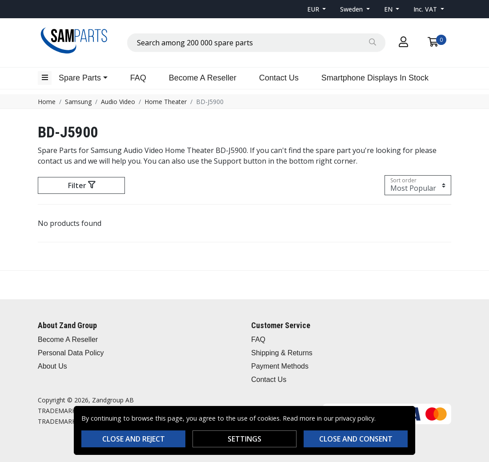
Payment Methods (280, 366)
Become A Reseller (202, 77)
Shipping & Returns (282, 353)
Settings (244, 439)
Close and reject (133, 439)
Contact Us (279, 77)
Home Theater (165, 101)
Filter (81, 185)
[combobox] (256, 43)
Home (47, 101)
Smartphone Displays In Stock (375, 77)
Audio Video (118, 101)
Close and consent (356, 439)
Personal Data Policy (71, 353)
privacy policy (354, 418)
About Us (52, 366)
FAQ (138, 77)
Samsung (78, 101)
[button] (316, 9)
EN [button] (389, 9)
